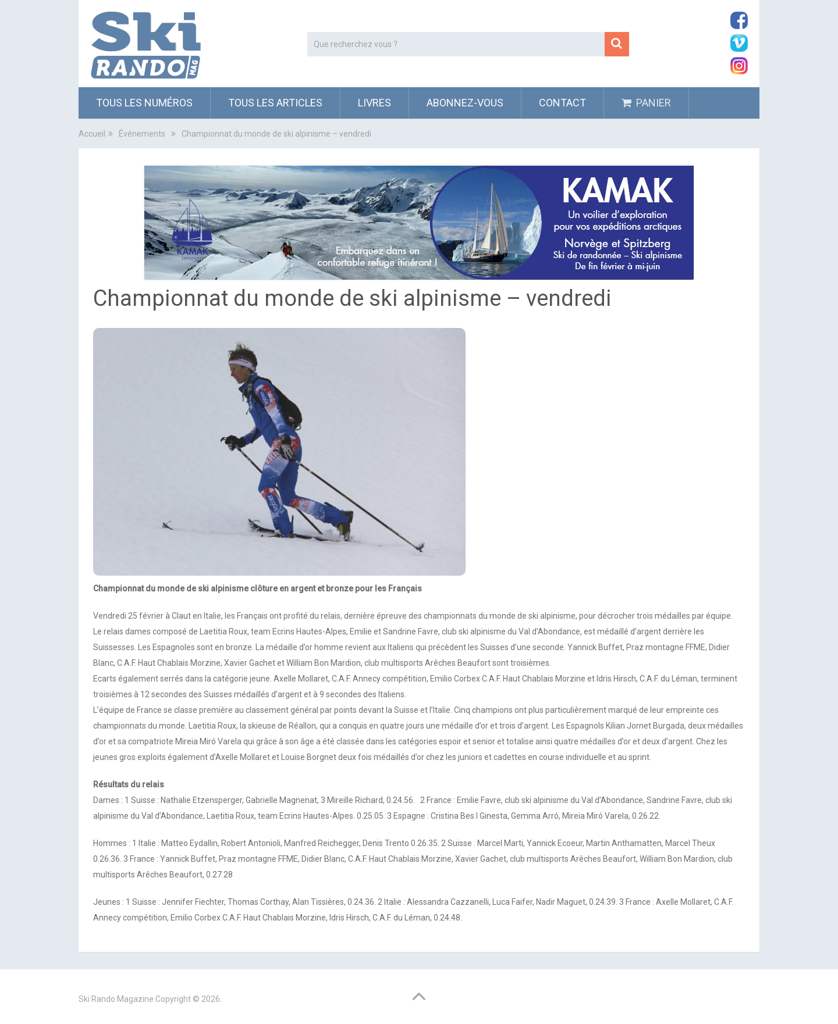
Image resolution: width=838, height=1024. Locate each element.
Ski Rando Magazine (116, 999)
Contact (562, 103)
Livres (374, 103)
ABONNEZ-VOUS (465, 103)
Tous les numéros (144, 103)
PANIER (646, 103)
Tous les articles (275, 103)
